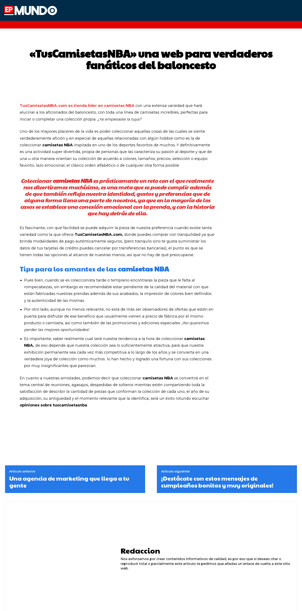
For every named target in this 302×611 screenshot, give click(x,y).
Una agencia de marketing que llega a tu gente (69, 481)
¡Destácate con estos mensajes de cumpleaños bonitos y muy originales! (217, 481)
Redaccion (140, 550)
